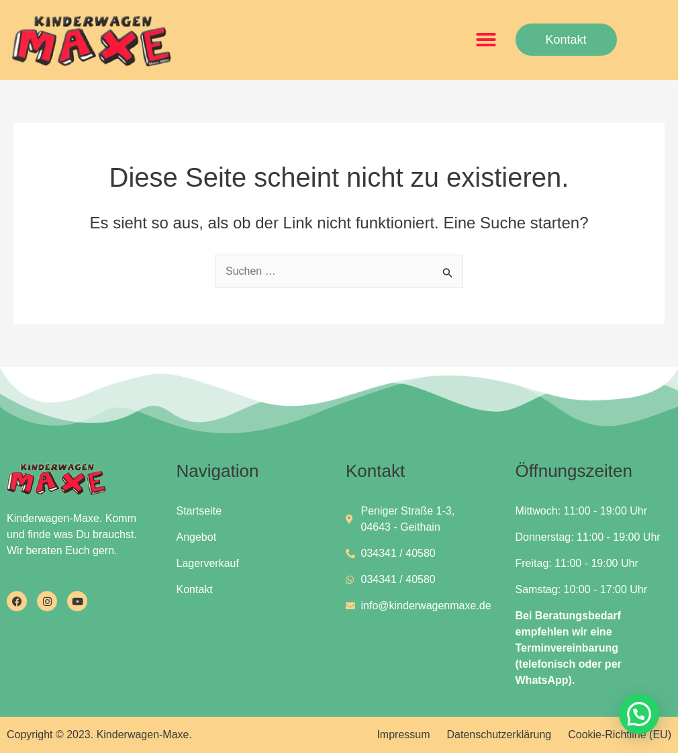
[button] (486, 40)
